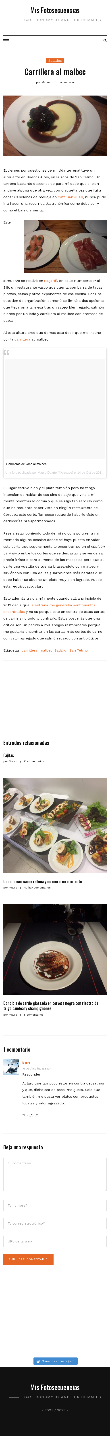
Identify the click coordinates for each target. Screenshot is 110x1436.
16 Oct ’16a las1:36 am (36, 1068)
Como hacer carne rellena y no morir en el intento (42, 881)
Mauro (26, 1062)
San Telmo (78, 650)
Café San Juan (70, 197)
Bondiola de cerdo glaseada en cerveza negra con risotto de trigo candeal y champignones (50, 1005)
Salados (55, 60)
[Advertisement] (55, 702)
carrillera (22, 339)
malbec (45, 650)
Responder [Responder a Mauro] (31, 1074)
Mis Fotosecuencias (55, 10)
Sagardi (50, 281)
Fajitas (8, 755)
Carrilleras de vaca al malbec (26, 464)
